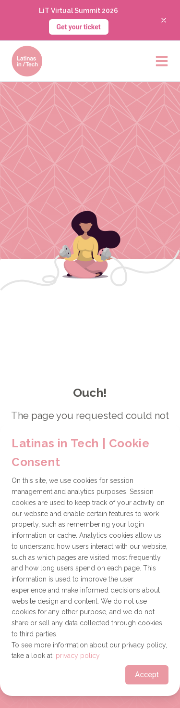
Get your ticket (79, 27)
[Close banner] (163, 20)
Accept (147, 674)
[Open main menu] (161, 61)
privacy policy (78, 655)
